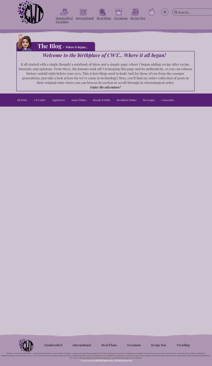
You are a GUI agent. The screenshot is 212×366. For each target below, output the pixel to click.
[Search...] (192, 12)
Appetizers (58, 100)
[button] (64, 18)
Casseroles (167, 100)
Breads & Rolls (101, 100)
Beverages (149, 100)
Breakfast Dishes (126, 100)
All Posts (22, 100)
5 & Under (40, 100)
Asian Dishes (78, 100)
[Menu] (164, 12)
